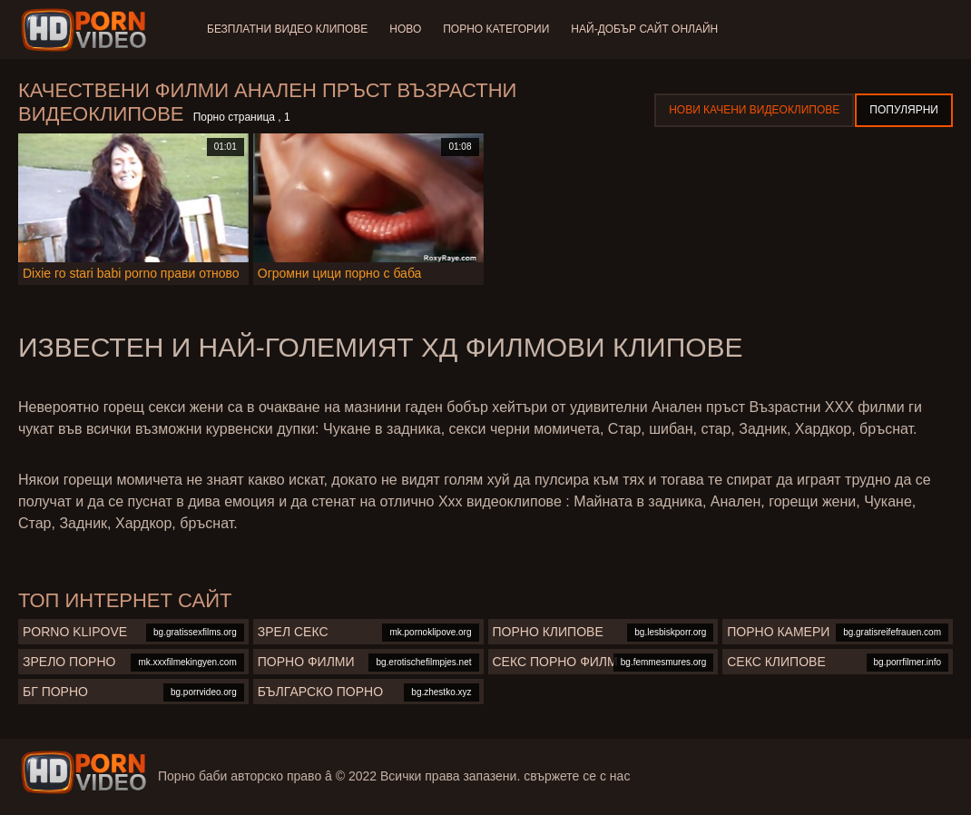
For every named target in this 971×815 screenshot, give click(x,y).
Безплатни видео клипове (287, 29)
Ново (405, 29)
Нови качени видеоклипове (754, 109)
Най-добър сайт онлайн (644, 29)
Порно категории (496, 29)
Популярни (903, 109)
